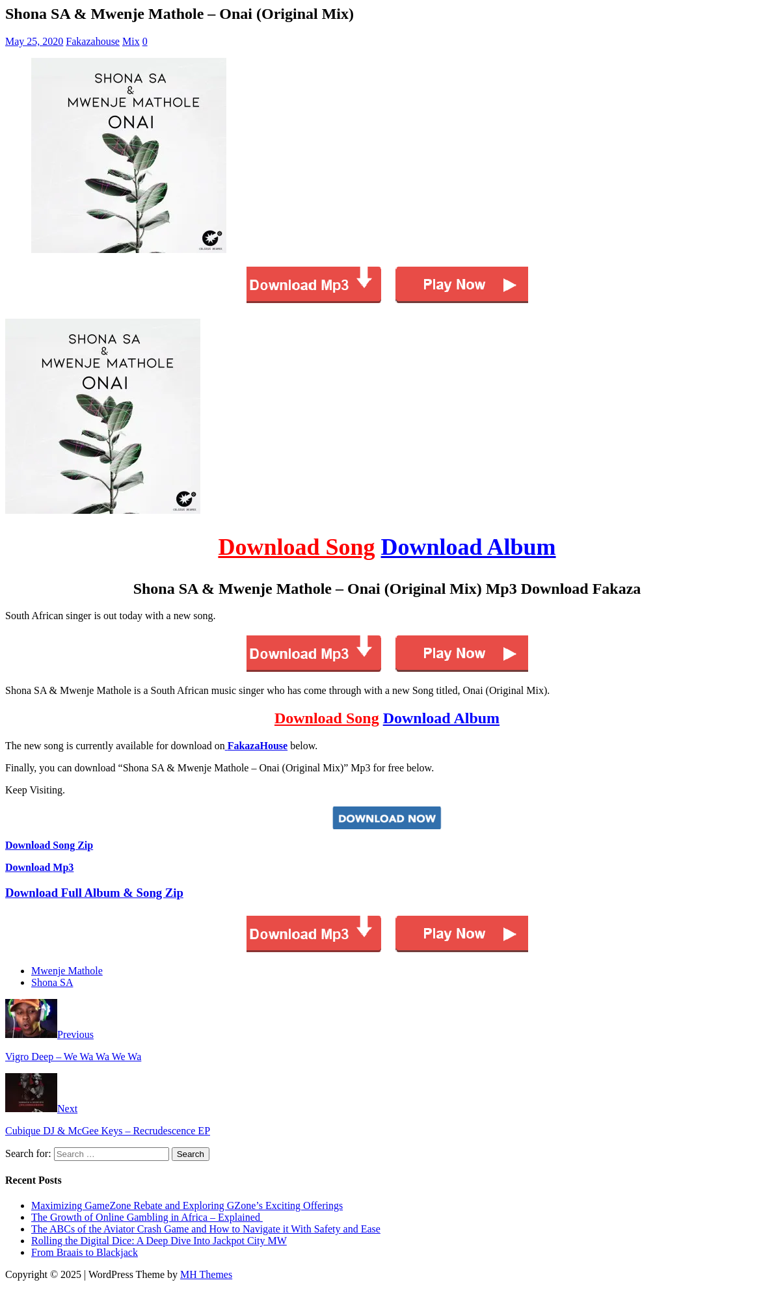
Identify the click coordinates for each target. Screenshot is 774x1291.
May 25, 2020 (34, 41)
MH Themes (206, 1274)
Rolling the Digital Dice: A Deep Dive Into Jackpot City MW (159, 1240)
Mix (131, 41)
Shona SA (52, 982)
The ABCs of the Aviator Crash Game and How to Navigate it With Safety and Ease (205, 1228)
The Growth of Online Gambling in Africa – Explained (147, 1217)
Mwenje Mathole (67, 970)
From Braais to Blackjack (84, 1252)
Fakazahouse (93, 41)
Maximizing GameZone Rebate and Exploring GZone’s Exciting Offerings (187, 1205)
